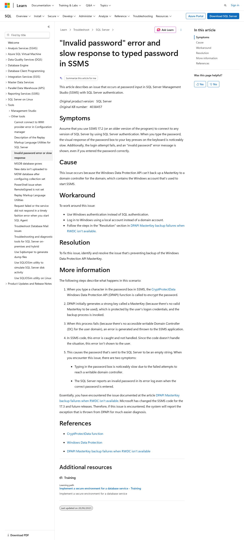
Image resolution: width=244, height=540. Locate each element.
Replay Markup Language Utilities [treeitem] (29, 197)
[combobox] (27, 35)
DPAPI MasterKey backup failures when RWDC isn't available (108, 451)
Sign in (235, 5)
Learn (63, 29)
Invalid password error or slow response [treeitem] (33, 155)
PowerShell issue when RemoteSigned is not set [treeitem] (29, 187)
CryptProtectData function (85, 433)
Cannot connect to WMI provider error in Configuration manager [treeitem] (33, 127)
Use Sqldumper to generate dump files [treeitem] (31, 254)
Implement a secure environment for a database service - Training (100, 488)
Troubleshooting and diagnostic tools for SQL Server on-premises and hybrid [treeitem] (33, 241)
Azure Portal (195, 16)
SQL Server (103, 29)
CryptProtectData (163, 289)
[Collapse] (49, 26)
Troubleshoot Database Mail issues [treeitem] (31, 228)
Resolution (202, 53)
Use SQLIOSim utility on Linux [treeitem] (32, 278)
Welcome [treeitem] (13, 42)
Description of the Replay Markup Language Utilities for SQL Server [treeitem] (32, 142)
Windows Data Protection (84, 442)
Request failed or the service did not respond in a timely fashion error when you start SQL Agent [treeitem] (31, 213)
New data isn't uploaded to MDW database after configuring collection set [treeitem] (30, 174)
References (202, 63)
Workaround (203, 48)
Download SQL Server (223, 16)
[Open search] (225, 5)
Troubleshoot (81, 29)
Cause (199, 42)
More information (207, 58)
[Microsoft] (7, 5)
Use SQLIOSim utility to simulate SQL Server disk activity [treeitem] (29, 267)
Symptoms (202, 37)
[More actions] (181, 30)
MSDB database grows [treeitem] (28, 163)
